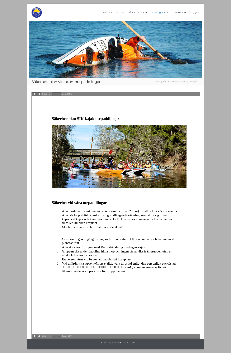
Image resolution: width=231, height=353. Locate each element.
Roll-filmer (178, 12)
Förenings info (158, 12)
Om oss (120, 12)
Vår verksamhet (136, 12)
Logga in (194, 12)
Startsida (107, 12)
